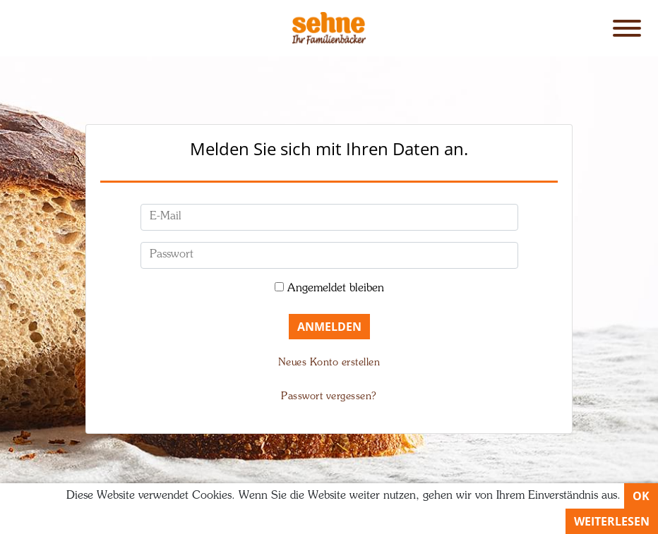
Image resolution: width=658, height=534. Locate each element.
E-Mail (165, 216)
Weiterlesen (612, 521)
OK (641, 496)
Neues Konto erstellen (329, 363)
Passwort (171, 254)
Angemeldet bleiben (335, 288)
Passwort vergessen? (329, 396)
